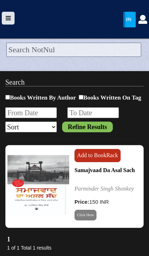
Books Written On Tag (112, 97)
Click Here (85, 215)
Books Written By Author (43, 97)
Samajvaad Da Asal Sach (104, 170)
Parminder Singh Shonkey (104, 189)
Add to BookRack (97, 155)
